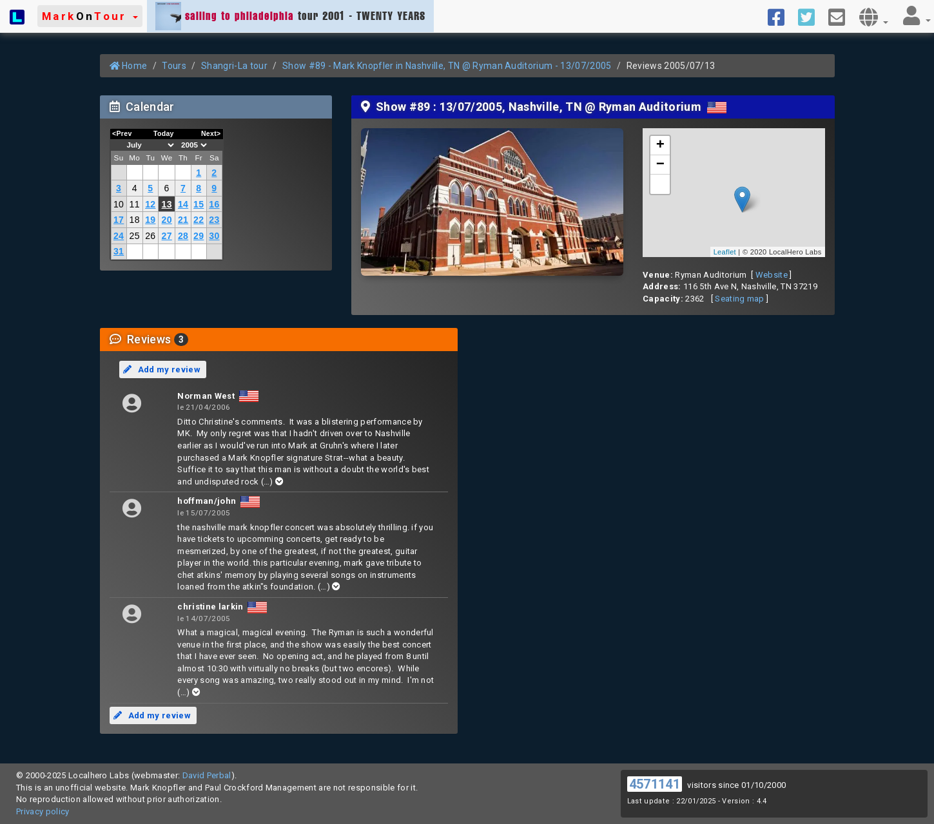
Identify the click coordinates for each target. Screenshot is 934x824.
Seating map (739, 298)
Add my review (161, 369)
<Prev (122, 133)
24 (118, 236)
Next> (211, 133)
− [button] (660, 165)
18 (135, 220)
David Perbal (206, 775)
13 (167, 204)
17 (118, 220)
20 (167, 220)
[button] (89, 16)
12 (150, 204)
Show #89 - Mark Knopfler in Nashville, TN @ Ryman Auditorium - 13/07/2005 (447, 66)
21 (183, 220)
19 (150, 220)
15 (198, 204)
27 (167, 236)
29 (198, 236)
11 (135, 204)
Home (129, 66)
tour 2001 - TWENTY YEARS (290, 16)
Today (163, 133)
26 (150, 236)
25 (135, 236)
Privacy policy (43, 811)
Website (771, 275)
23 (214, 220)
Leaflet (725, 252)
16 (214, 204)
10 (118, 204)
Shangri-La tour (234, 66)
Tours (174, 66)
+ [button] (660, 145)
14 (183, 204)
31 (118, 251)
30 (214, 236)
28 (183, 236)
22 (198, 220)
